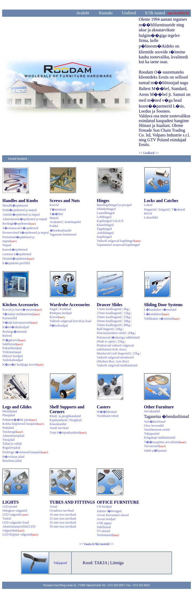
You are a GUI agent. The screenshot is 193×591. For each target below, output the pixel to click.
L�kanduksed (156, 314)
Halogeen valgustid (14, 510)
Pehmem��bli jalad (19, 420)
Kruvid (54, 205)
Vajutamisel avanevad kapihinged (118, 245)
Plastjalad (8, 415)
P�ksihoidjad (59, 325)
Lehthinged (104, 217)
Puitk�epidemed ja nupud (19, 210)
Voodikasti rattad (107, 416)
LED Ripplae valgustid (20, 534)
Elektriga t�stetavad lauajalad (25, 452)
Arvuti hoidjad (106, 519)
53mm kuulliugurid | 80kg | (114, 325)
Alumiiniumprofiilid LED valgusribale (18, 528)
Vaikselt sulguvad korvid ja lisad (70, 321)
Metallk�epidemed (15, 205)
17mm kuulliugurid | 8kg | (113, 309)
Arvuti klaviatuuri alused (113, 515)
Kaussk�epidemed (14, 249)
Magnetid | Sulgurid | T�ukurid (164, 209)
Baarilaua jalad (12, 460)
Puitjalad (8, 428)
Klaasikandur (58, 424)
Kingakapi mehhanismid (159, 437)
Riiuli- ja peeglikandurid (65, 416)
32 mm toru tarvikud (63, 522)
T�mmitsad (58, 209)
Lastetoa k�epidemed (16, 254)
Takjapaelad (152, 433)
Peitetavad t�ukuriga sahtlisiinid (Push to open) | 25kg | (118, 339)
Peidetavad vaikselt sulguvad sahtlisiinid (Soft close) (115, 347)
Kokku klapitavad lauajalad (23, 424)
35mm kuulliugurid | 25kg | (114, 317)
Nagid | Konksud (60, 309)
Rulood (7, 335)
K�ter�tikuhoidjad (15, 327)
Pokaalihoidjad (12, 348)
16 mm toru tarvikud (63, 514)
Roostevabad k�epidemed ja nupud (25, 232)
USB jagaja (104, 523)
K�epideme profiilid (16, 263)
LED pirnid (9, 506)
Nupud (6, 245)
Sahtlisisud (12, 344)
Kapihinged (104, 237)
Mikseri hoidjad (12, 356)
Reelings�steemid (14, 331)
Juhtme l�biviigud (109, 511)
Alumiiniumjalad (13, 436)
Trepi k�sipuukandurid (68, 432)
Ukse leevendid (154, 425)
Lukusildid (151, 217)
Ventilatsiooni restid (157, 429)
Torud (53, 506)
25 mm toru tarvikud (63, 518)
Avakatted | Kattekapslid (65, 222)
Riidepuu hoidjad (61, 313)
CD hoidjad (104, 506)
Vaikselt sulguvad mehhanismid (117, 365)
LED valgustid (15, 514)
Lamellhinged (106, 213)
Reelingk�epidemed (19, 223)
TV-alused (103, 531)
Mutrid (54, 218)
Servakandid (152, 411)
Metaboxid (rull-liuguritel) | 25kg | (119, 353)
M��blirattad (107, 412)
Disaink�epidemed (18, 258)
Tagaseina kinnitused (63, 234)
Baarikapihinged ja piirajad (114, 205)
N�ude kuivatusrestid (19, 322)
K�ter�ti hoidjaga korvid (23, 364)
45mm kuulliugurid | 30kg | (114, 321)
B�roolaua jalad (13, 457)
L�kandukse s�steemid (160, 309)
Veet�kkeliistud (155, 421)
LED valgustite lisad (15, 522)
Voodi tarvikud (59, 428)
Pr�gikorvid (14, 340)
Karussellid (9, 318)
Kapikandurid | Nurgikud (66, 420)
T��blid (56, 214)
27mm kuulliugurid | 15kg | (114, 313)
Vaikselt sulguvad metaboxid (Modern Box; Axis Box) (115, 359)
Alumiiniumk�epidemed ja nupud (24, 219)
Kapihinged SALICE (110, 221)
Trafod (6, 518)
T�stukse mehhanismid (21, 314)
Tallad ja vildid (12, 444)
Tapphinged (104, 229)
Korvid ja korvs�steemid (22, 309)
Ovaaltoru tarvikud (62, 510)
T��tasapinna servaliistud (165, 442)
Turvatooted (155, 446)
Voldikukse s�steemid (162, 318)
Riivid (148, 213)
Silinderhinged (106, 209)
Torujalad (8, 440)
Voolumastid (108, 535)
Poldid (54, 226)
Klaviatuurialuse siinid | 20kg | (116, 333)
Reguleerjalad (11, 447)
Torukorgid (12, 432)
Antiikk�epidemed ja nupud (21, 214)
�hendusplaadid (60, 230)
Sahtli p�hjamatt (155, 450)
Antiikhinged (105, 233)
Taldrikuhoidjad (12, 360)
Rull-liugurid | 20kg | (110, 329)
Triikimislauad (11, 352)
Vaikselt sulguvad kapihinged (119, 241)
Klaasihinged (105, 225)
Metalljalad (9, 411)
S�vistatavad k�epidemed (20, 228)
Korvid (57, 317)
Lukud (148, 205)
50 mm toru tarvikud (63, 526)
